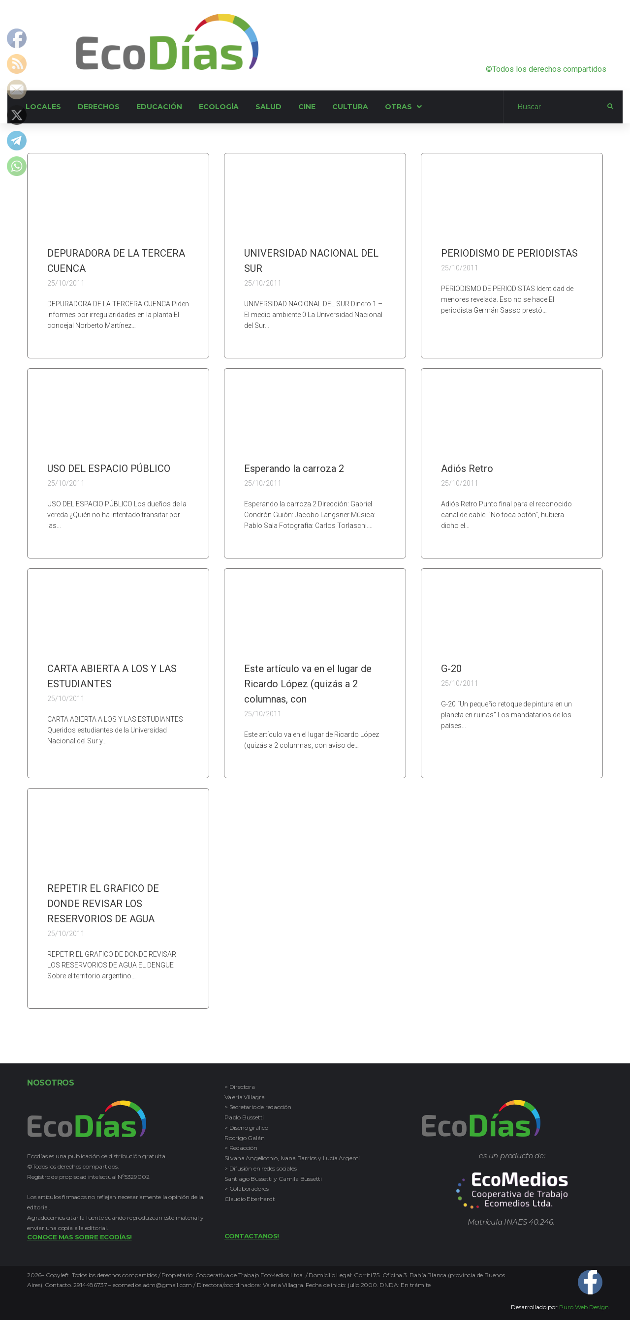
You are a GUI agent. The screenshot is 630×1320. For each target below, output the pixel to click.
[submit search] (610, 107)
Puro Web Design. (584, 1307)
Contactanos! (251, 1236)
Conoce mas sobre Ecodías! (79, 1237)
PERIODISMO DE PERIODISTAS (509, 253)
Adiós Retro (467, 468)
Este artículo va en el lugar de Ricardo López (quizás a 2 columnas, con (308, 684)
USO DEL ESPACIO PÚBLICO (108, 468)
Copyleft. (59, 1275)
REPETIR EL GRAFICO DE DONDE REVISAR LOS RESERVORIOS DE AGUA (103, 903)
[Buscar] (555, 107)
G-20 (451, 669)
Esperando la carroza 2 (294, 468)
